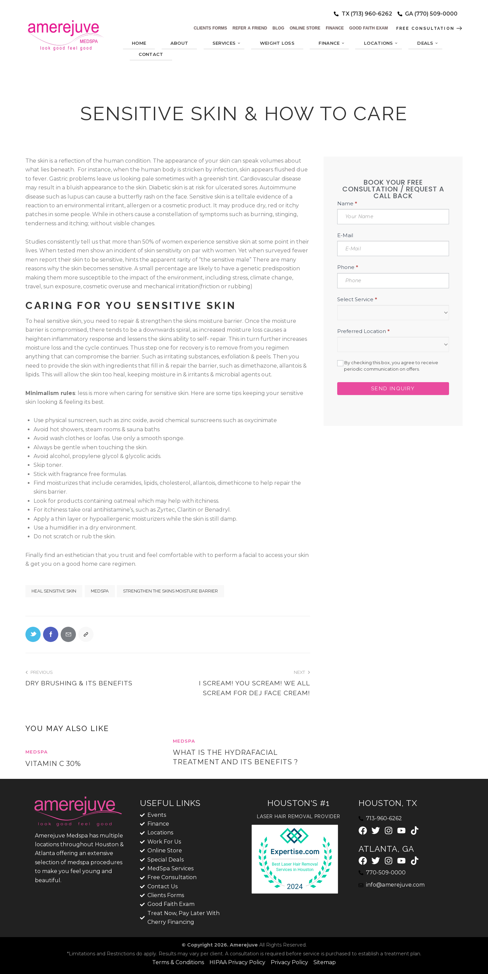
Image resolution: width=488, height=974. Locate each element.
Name (347, 203)
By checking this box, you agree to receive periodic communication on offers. (387, 366)
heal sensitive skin (54, 591)
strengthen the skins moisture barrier (170, 591)
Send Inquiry (393, 389)
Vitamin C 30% (53, 764)
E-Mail (345, 235)
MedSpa (100, 591)
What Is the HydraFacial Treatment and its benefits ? (236, 757)
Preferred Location (363, 331)
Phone (347, 267)
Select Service (357, 299)
